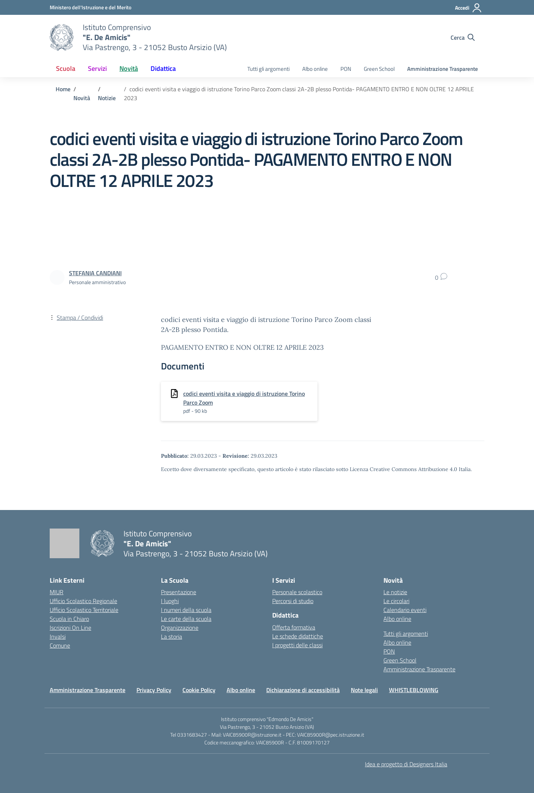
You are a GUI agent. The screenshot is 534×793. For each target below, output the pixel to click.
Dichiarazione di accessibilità (303, 689)
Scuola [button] (65, 68)
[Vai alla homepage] (61, 37)
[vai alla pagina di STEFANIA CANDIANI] (95, 273)
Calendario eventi (404, 609)
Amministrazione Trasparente (442, 69)
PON (345, 69)
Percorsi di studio (292, 600)
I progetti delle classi (297, 645)
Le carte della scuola (186, 618)
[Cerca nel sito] (462, 37)
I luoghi (170, 600)
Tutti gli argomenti (268, 69)
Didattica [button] (163, 68)
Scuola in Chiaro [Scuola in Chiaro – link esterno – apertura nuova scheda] (69, 618)
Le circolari (396, 600)
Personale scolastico (297, 592)
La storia (171, 636)
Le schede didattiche (297, 636)
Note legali (364, 689)
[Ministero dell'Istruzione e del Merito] (90, 7)
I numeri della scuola (186, 609)
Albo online (315, 69)
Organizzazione (179, 627)
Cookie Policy (198, 689)
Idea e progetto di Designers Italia (406, 764)
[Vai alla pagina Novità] (81, 97)
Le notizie (395, 592)
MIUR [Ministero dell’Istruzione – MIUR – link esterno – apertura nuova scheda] (56, 592)
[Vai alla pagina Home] (63, 89)
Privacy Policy (153, 689)
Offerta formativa (293, 627)
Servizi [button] (97, 68)
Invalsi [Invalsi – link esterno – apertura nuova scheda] (58, 636)
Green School (379, 69)
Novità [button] (128, 68)
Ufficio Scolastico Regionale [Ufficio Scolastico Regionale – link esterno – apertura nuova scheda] (83, 600)
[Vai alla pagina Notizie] (107, 97)
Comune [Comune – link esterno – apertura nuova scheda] (60, 645)
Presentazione (178, 592)
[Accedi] (468, 8)
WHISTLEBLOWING (413, 689)
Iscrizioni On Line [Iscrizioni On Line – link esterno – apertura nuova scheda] (70, 627)
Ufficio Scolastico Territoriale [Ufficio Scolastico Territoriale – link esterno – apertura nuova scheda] (84, 609)
